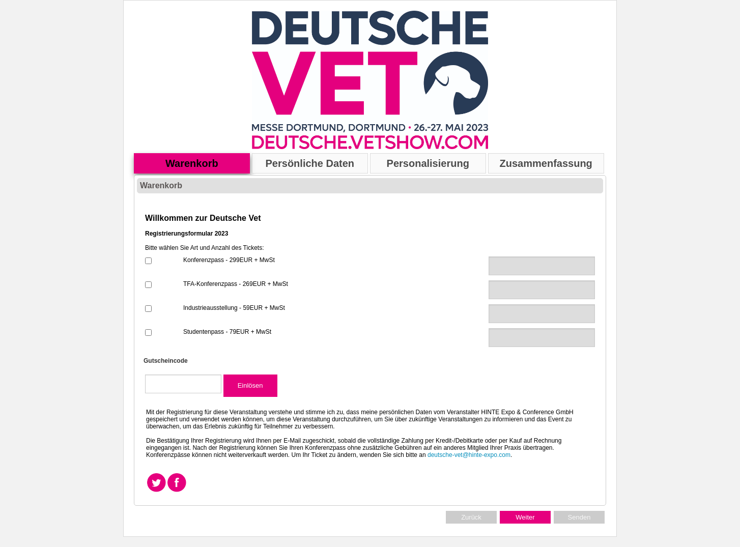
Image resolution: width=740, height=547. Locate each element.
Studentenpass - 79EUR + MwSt (227, 331)
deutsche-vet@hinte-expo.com (469, 454)
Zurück (471, 517)
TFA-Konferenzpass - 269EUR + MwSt (235, 283)
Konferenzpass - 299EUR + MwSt (229, 260)
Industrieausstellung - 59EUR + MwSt (234, 307)
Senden (579, 517)
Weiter (525, 517)
